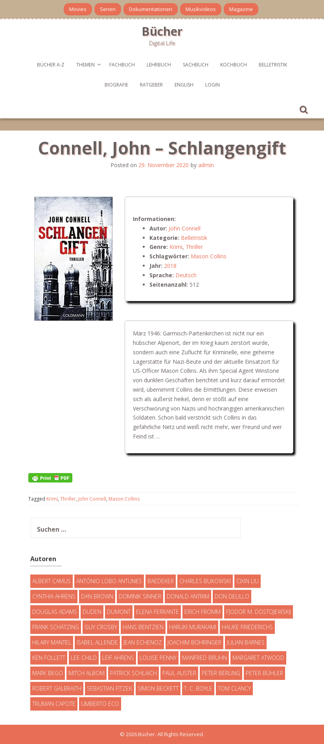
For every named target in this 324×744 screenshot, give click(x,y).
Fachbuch (122, 64)
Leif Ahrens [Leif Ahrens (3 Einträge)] (118, 657)
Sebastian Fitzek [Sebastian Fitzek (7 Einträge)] (109, 688)
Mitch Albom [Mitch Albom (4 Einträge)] (86, 673)
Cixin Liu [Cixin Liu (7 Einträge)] (247, 581)
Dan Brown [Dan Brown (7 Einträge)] (97, 596)
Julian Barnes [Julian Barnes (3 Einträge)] (246, 642)
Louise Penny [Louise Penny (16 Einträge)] (158, 657)
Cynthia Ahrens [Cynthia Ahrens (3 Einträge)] (53, 596)
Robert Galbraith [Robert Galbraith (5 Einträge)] (56, 688)
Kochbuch (233, 64)
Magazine (241, 9)
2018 (170, 265)
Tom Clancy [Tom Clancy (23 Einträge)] (234, 688)
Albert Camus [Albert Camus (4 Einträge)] (51, 581)
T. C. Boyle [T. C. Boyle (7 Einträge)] (198, 688)
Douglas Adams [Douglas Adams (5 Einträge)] (54, 611)
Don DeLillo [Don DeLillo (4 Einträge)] (232, 596)
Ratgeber (151, 84)
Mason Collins (208, 256)
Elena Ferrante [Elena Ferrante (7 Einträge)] (157, 611)
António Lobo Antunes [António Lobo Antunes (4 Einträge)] (109, 581)
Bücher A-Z (50, 64)
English (184, 84)
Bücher (162, 31)
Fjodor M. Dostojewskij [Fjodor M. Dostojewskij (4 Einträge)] (258, 611)
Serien (108, 9)
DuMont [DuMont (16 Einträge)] (119, 611)
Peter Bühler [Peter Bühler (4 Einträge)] (264, 673)
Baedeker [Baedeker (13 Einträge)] (160, 581)
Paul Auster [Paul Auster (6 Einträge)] (179, 673)
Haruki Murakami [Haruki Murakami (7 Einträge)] (192, 627)
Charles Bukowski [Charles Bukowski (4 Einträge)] (205, 581)
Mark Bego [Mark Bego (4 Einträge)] (47, 673)
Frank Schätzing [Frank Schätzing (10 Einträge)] (55, 627)
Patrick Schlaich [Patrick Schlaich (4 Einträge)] (133, 673)
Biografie (116, 84)
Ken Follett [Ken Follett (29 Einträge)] (48, 657)
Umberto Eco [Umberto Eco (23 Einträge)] (100, 703)
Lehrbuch (159, 64)
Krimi (175, 246)
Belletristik (273, 64)
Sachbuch (195, 64)
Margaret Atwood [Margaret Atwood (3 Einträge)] (258, 657)
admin (206, 165)
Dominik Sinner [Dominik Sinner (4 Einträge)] (140, 596)
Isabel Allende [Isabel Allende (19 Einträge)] (97, 642)
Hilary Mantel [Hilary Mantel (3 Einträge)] (51, 642)
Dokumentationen (150, 9)
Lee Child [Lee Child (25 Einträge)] (84, 657)
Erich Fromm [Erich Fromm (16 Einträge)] (202, 611)
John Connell (185, 228)
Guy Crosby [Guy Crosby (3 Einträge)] (101, 627)
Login (212, 84)
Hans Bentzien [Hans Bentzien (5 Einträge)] (143, 627)
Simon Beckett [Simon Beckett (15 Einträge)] (158, 688)
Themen (85, 64)
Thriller (194, 246)
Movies (78, 9)
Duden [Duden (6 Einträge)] (92, 611)
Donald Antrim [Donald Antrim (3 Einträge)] (188, 596)
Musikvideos (201, 9)
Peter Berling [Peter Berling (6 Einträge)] (221, 673)
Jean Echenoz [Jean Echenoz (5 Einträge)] (142, 642)
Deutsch (186, 275)
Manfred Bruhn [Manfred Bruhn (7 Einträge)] (204, 657)
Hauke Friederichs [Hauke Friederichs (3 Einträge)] (247, 627)
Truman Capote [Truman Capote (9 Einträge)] (53, 703)
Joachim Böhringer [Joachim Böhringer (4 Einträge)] (194, 642)
